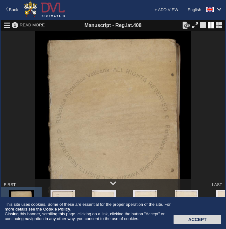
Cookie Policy (56, 209)
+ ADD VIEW (166, 9)
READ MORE (32, 25)
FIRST (10, 184)
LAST (217, 184)
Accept (197, 219)
